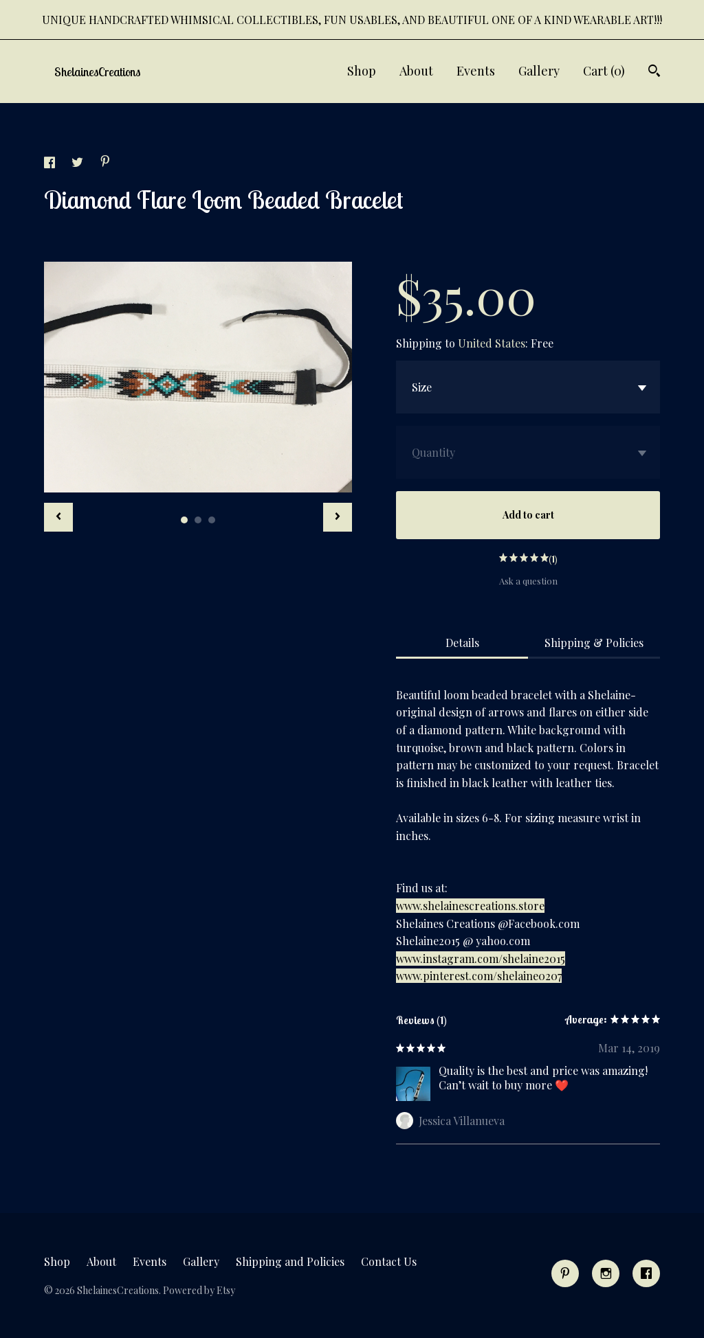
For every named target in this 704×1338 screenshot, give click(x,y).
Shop (361, 71)
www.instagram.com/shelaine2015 (480, 958)
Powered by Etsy (199, 1290)
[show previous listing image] (58, 517)
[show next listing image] (337, 517)
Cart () (604, 71)
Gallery (539, 71)
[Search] (654, 72)
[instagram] (605, 1273)
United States (491, 343)
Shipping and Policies (290, 1261)
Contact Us (389, 1261)
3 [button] (211, 520)
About (416, 71)
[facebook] (646, 1273)
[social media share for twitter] (79, 164)
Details (462, 642)
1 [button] (184, 520)
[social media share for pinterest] (105, 162)
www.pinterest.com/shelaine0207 (479, 975)
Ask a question (528, 581)
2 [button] (198, 520)
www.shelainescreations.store (470, 905)
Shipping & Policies (594, 642)
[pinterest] (565, 1273)
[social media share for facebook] (51, 164)
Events (475, 71)
